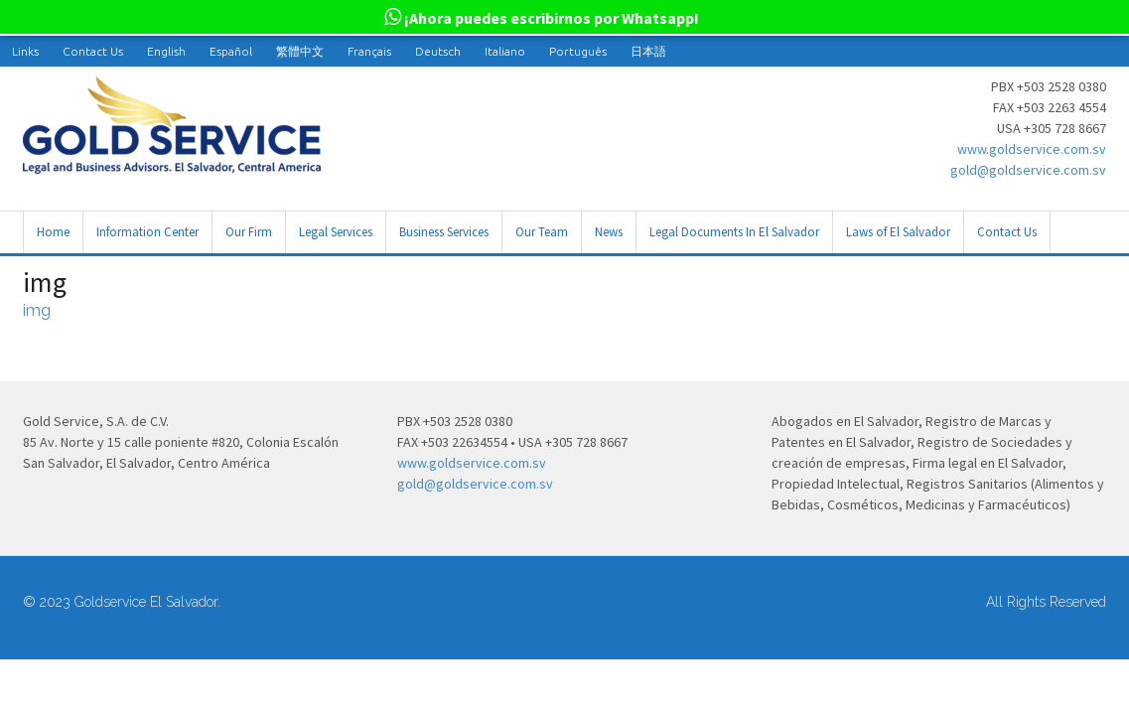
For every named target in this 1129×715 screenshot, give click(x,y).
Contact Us (93, 51)
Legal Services (335, 231)
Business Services (444, 231)
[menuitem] (166, 51)
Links (25, 51)
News (609, 231)
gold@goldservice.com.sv (1028, 170)
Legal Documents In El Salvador (734, 231)
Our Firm (248, 231)
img (37, 310)
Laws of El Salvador (898, 231)
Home (53, 231)
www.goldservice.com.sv (1031, 149)
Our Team (541, 231)
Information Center (147, 231)
